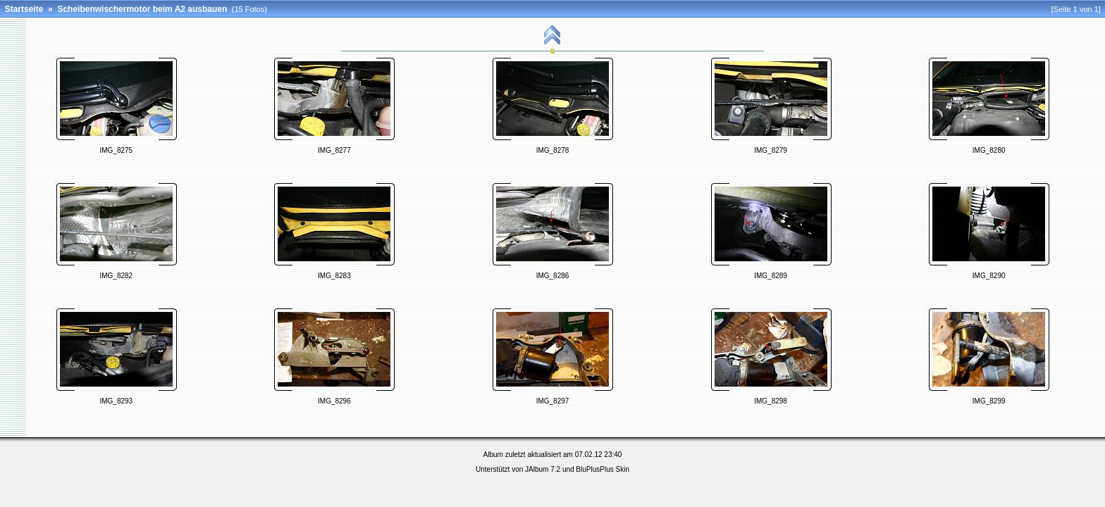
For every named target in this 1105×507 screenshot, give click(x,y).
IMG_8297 (552, 401)
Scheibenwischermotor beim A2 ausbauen (142, 9)
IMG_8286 (552, 276)
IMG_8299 (989, 401)
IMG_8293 (115, 401)
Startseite (24, 9)
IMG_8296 (334, 401)
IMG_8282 (115, 276)
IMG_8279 (770, 150)
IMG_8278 (552, 150)
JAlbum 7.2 (542, 469)
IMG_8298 (770, 401)
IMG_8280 (989, 150)
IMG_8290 (989, 276)
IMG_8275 (115, 150)
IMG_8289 (770, 276)
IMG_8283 (334, 276)
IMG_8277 (334, 150)
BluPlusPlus (594, 469)
